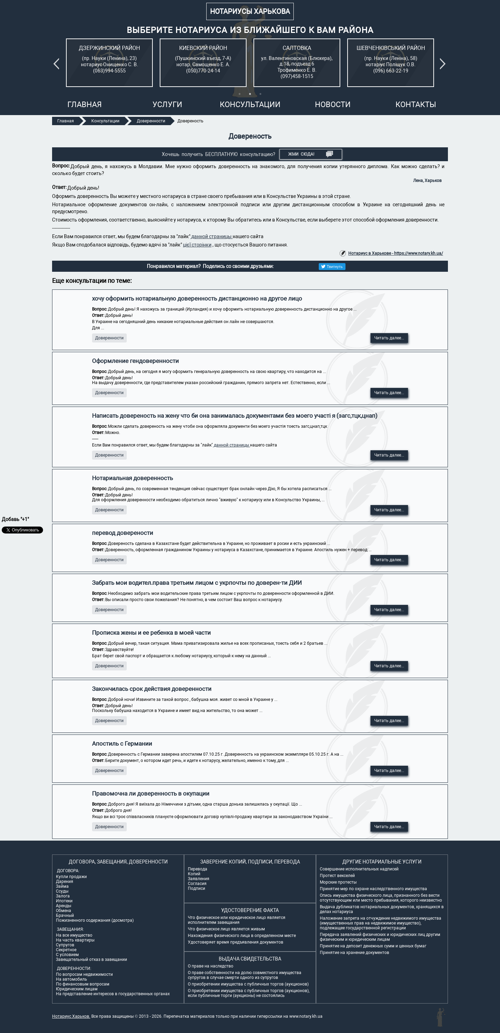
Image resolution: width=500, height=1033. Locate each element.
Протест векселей (337, 875)
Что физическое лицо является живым (226, 929)
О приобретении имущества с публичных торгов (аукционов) (248, 984)
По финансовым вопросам (82, 984)
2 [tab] (250, 93)
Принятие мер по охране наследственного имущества (373, 888)
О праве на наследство (210, 966)
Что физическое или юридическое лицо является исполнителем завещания (236, 920)
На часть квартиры (75, 940)
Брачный (65, 915)
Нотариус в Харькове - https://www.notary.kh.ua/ (395, 253)
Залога (63, 896)
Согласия (197, 883)
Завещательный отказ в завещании (91, 959)
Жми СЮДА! (310, 154)
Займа (62, 886)
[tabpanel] (109, 62)
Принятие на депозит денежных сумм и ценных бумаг (373, 946)
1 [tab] (239, 93)
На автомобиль (71, 979)
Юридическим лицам (77, 989)
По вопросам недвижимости (84, 974)
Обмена (63, 910)
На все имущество (74, 935)
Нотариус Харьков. (71, 1016)
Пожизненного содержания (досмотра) (95, 920)
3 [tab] (260, 93)
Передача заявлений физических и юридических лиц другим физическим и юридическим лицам (380, 937)
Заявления (198, 878)
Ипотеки (64, 901)
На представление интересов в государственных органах (113, 993)
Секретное (66, 949)
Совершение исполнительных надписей (359, 869)
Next (444, 64)
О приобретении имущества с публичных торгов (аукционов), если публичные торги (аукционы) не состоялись (248, 993)
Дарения (64, 881)
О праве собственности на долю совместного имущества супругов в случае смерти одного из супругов (244, 975)
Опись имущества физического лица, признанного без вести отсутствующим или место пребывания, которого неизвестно (381, 898)
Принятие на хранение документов (354, 952)
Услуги (167, 104)
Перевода (197, 869)
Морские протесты (338, 882)
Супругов (65, 945)
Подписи (196, 888)
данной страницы (211, 236)
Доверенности (109, 338)
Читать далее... (389, 338)
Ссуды (62, 891)
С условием (67, 954)
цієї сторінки (197, 245)
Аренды (63, 905)
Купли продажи (71, 876)
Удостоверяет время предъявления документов (235, 942)
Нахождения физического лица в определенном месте (242, 935)
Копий (194, 873)
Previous (58, 64)
